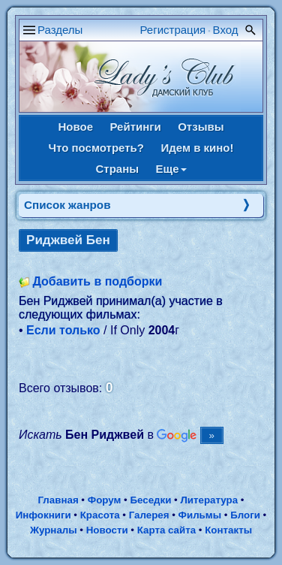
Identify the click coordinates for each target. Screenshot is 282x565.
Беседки (150, 500)
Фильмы (199, 515)
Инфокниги (43, 515)
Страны (117, 168)
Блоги (245, 515)
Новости (107, 530)
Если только (63, 330)
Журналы (53, 530)
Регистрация (173, 29)
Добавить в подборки (97, 281)
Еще (171, 168)
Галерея (149, 515)
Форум (105, 500)
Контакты (228, 530)
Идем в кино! (196, 147)
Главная (58, 500)
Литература (209, 500)
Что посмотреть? (96, 147)
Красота (100, 515)
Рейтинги (135, 126)
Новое (75, 126)
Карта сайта (166, 530)
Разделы (60, 29)
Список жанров (67, 204)
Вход (225, 29)
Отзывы (201, 126)
